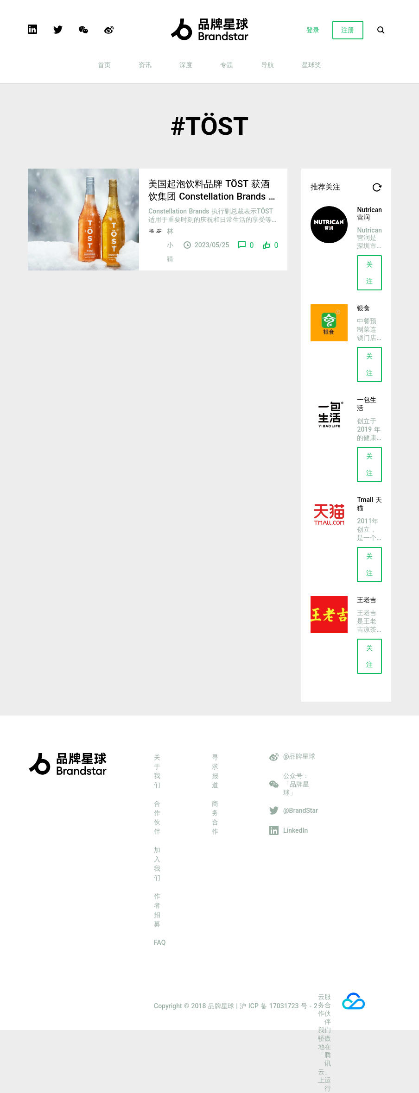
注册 (347, 30)
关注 (369, 273)
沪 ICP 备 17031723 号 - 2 (278, 1006)
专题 (226, 65)
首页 (104, 65)
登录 (312, 30)
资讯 (145, 65)
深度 (185, 65)
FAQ (159, 942)
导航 (267, 65)
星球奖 (311, 65)
